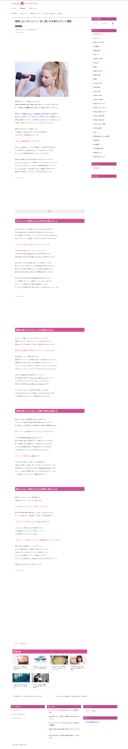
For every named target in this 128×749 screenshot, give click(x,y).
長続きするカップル (99, 156)
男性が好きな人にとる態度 (101, 136)
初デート (96, 54)
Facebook (22, 8)
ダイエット (18, 26)
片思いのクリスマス (99, 103)
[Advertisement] (49, 46)
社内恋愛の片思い (99, 148)
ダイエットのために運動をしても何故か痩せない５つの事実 (39, 686)
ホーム (14, 8)
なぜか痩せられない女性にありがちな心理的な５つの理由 (78, 668)
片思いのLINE (98, 95)
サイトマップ (17, 718)
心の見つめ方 (98, 83)
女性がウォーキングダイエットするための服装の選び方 (39, 668)
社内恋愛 (96, 144)
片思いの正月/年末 (99, 116)
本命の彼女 (97, 87)
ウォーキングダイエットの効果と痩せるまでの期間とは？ (20, 686)
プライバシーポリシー (19, 714)
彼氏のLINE (97, 75)
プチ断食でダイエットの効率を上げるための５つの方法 (38, 113)
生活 (95, 132)
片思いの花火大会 (99, 120)
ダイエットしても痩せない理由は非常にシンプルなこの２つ (20, 668)
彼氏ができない (98, 71)
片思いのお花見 (98, 99)
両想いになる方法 (99, 42)
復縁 (95, 79)
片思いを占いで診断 (99, 124)
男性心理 (96, 140)
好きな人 (96, 62)
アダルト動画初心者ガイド (92, 722)
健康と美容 (97, 50)
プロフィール (32, 8)
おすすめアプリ (98, 34)
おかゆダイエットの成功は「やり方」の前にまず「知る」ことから (59, 668)
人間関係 (96, 46)
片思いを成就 (98, 128)
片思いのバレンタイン (100, 107)
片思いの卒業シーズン (100, 111)
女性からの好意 (98, 58)
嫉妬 (95, 67)
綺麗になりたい (98, 152)
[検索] (104, 23)
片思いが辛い (98, 91)
